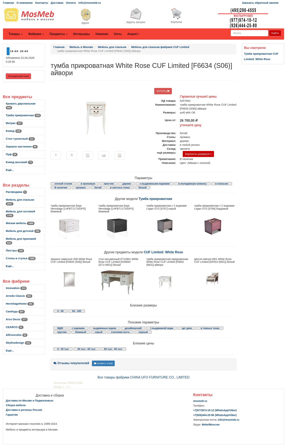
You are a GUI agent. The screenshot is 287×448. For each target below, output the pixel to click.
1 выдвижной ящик (161, 328)
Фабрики (36, 34)
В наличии (60, 187)
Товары (16, 34)
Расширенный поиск (18, 76)
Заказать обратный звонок (260, 2)
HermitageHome (20, 303)
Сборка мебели (16, 405)
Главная (8, 2)
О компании (25, 2)
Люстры (15, 250)
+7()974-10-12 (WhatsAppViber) (215, 410)
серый (99, 332)
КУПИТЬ (163, 91)
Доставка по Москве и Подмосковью (29, 400)
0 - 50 (60, 311)
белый (143, 187)
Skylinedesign (18, 342)
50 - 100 (76, 311)
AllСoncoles (16, 334)
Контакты (41, 2)
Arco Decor (17, 319)
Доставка (57, 2)
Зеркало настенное (22, 146)
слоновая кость (120, 332)
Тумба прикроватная (23, 115)
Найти (275, 33)
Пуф (12, 154)
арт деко (187, 328)
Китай (97, 187)
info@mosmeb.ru (90, 2)
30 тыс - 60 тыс (86, 349)
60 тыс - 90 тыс (113, 349)
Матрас (14, 123)
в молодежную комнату (192, 183)
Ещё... (10, 169)
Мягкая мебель (20, 223)
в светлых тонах (120, 187)
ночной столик (63, 183)
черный (143, 332)
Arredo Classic (19, 295)
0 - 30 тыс (63, 349)
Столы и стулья (21, 258)
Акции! (133, 34)
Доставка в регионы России (24, 409)
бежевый (80, 332)
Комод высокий (19, 162)
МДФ (60, 328)
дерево (126, 183)
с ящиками (78, 328)
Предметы (58, 34)
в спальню (221, 183)
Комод (14, 130)
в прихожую (88, 183)
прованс (81, 187)
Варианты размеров (198, 153)
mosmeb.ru (200, 400)
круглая (62, 332)
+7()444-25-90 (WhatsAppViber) (215, 415)
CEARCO (14, 327)
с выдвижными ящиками (155, 183)
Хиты (118, 34)
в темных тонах (210, 328)
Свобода (15, 311)
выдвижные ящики (104, 328)
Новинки (101, 34)
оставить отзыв (103, 363)
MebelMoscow (210, 424)
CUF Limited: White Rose (163, 252)
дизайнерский (133, 328)
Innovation (16, 288)
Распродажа (16, 191)
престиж (109, 183)
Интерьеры (81, 34)
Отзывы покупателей (71, 363)
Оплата (71, 2)
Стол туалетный (20, 138)
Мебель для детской (23, 230)
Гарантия (12, 414)
